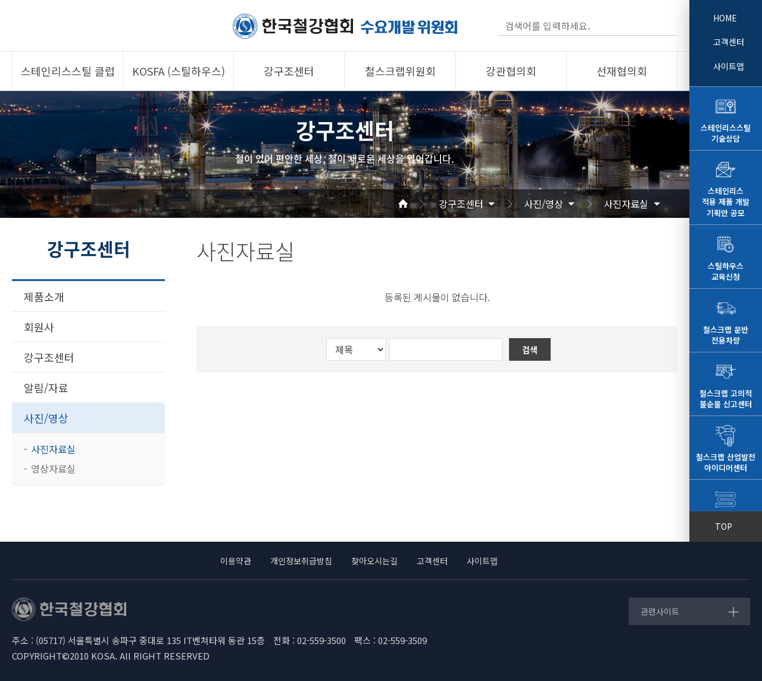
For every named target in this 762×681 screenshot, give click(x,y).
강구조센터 (461, 203)
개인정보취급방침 (301, 561)
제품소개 (44, 296)
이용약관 (235, 561)
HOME (725, 18)
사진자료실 (626, 203)
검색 (667, 25)
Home (417, 203)
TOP (723, 526)
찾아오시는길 (374, 561)
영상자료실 (53, 468)
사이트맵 (728, 66)
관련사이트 (660, 611)
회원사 (39, 327)
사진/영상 (543, 203)
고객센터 (728, 42)
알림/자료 (46, 387)
